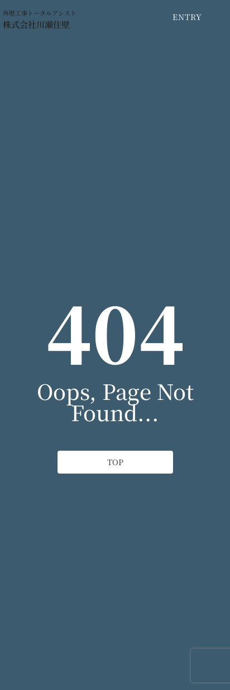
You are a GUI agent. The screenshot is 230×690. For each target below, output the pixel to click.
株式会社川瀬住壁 (36, 24)
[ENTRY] (187, 17)
